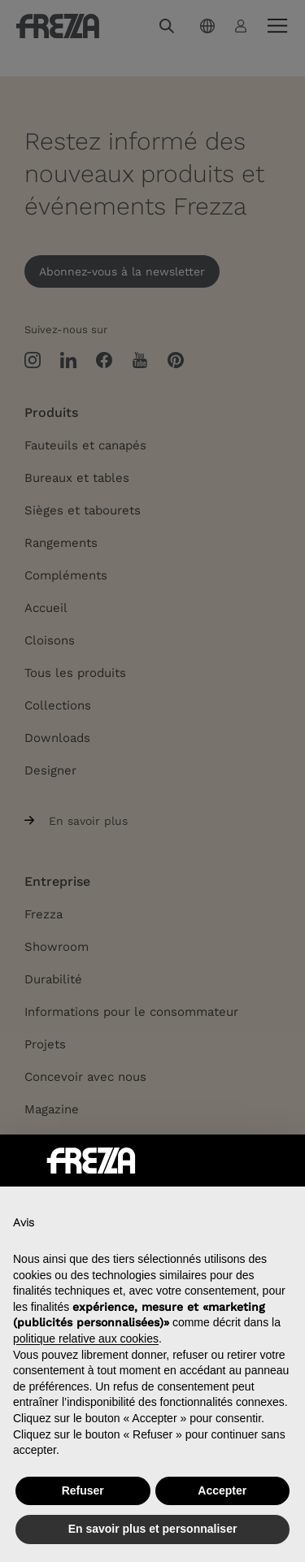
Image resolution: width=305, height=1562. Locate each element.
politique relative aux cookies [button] (86, 1338)
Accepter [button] (222, 1490)
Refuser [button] (83, 1490)
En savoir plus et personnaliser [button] (152, 1528)
